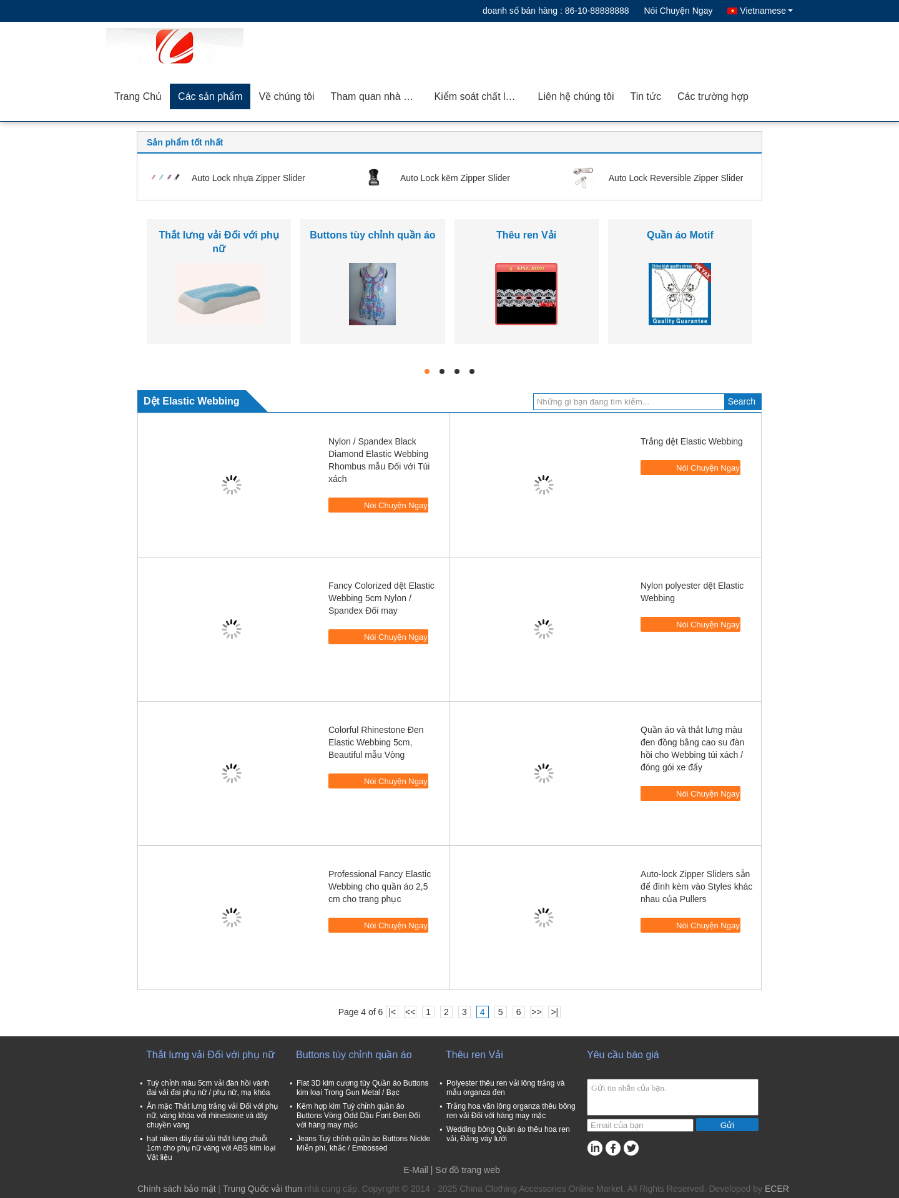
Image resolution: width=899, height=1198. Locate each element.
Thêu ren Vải (526, 235)
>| (554, 1012)
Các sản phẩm (210, 96)
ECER (777, 1189)
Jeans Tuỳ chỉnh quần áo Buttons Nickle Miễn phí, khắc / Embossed (363, 1143)
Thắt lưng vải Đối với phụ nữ (210, 1054)
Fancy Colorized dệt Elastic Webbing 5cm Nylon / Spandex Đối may (381, 598)
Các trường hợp (713, 96)
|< (392, 1012)
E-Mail (415, 1170)
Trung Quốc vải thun (262, 1189)
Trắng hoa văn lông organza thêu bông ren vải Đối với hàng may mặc (511, 1111)
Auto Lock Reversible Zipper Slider (676, 178)
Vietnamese (766, 11)
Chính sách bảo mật (176, 1189)
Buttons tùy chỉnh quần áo (372, 235)
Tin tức (646, 96)
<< (410, 1012)
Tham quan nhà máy (377, 96)
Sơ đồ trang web (467, 1170)
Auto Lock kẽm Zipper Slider (455, 178)
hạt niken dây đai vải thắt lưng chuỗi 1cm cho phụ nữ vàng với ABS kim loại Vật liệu (211, 1148)
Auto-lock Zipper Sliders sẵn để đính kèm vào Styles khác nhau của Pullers (696, 886)
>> (536, 1012)
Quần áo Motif (680, 235)
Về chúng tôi (286, 96)
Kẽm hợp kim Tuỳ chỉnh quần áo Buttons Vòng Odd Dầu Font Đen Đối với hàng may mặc (358, 1115)
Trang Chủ (138, 96)
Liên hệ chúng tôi (576, 96)
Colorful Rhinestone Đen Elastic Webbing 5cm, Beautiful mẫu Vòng (376, 742)
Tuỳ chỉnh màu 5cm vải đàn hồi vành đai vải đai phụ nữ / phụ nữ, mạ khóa (208, 1088)
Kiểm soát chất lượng (482, 96)
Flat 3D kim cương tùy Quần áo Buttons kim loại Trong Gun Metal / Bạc (362, 1088)
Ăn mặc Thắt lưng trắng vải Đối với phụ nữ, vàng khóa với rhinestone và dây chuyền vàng (212, 1115)
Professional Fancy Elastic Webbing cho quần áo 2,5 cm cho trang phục (379, 886)
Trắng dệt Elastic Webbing (692, 441)
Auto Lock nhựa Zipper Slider (248, 178)
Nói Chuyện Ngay (678, 11)
